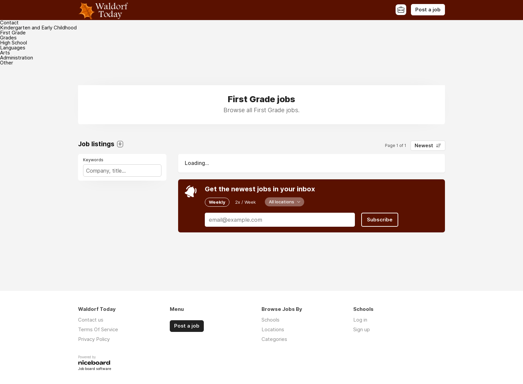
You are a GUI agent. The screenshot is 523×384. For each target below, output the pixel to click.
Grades (8, 37)
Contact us (90, 320)
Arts (5, 52)
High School (13, 42)
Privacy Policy (94, 339)
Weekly (217, 202)
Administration (16, 57)
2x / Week (245, 202)
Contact (9, 22)
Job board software (94, 369)
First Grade (13, 32)
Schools (271, 320)
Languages (12, 47)
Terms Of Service (98, 329)
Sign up (361, 329)
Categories (274, 339)
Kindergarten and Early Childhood (38, 27)
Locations (273, 329)
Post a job (428, 10)
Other (6, 62)
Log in (360, 320)
